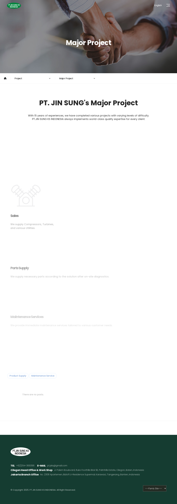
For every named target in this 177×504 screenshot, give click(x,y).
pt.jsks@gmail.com (57, 465)
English (158, 5)
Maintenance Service (42, 375)
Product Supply (17, 375)
